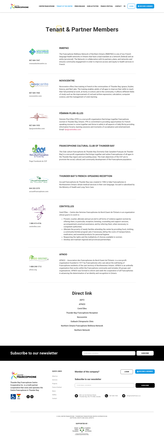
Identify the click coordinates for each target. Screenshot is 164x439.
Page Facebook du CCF (38, 161)
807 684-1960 (34, 93)
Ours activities (92, 6)
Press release (80, 6)
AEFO (82, 300)
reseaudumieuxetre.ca (38, 63)
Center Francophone (46, 6)
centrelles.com (35, 226)
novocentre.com (35, 96)
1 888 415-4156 (35, 223)
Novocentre (82, 317)
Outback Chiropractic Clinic (82, 321)
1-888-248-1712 (35, 267)
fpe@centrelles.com (37, 129)
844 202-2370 (34, 188)
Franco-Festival (107, 6)
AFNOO (82, 304)
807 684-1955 (34, 125)
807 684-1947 (34, 60)
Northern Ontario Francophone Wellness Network (82, 326)
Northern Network (82, 330)
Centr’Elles (82, 308)
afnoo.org (33, 270)
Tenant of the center (64, 6)
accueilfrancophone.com (38, 191)
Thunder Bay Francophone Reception (82, 313)
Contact (118, 6)
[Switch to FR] (124, 6)
